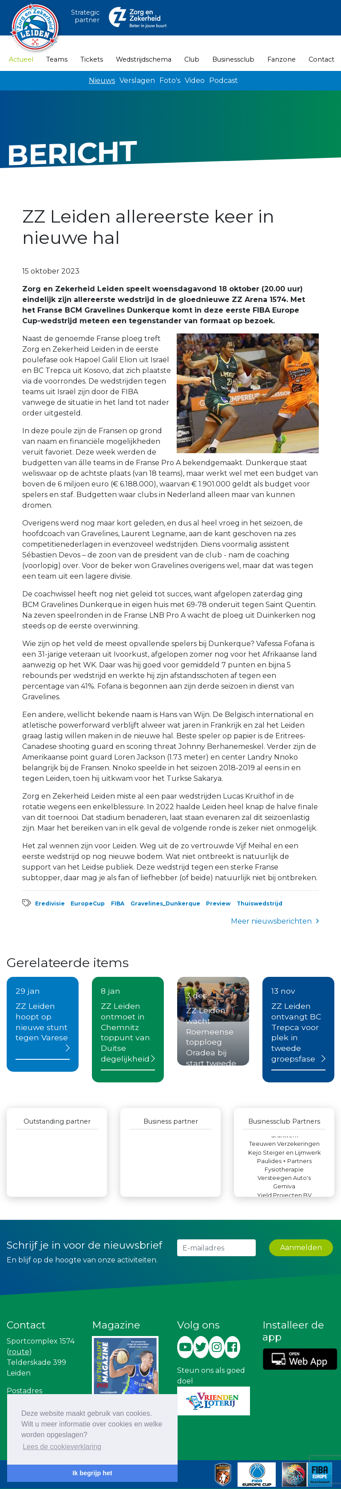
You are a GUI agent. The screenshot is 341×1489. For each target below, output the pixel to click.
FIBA (117, 903)
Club (191, 59)
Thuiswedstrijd (259, 903)
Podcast (223, 80)
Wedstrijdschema (143, 59)
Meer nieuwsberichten (271, 921)
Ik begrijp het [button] (92, 1473)
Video (195, 80)
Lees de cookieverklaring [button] (62, 1446)
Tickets (91, 59)
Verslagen (137, 80)
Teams (56, 59)
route (19, 1352)
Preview (218, 903)
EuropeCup (88, 903)
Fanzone (281, 59)
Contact (321, 59)
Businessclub (233, 59)
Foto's (169, 80)
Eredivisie (50, 903)
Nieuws (102, 80)
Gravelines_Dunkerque (165, 903)
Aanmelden (301, 1247)
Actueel (21, 59)
